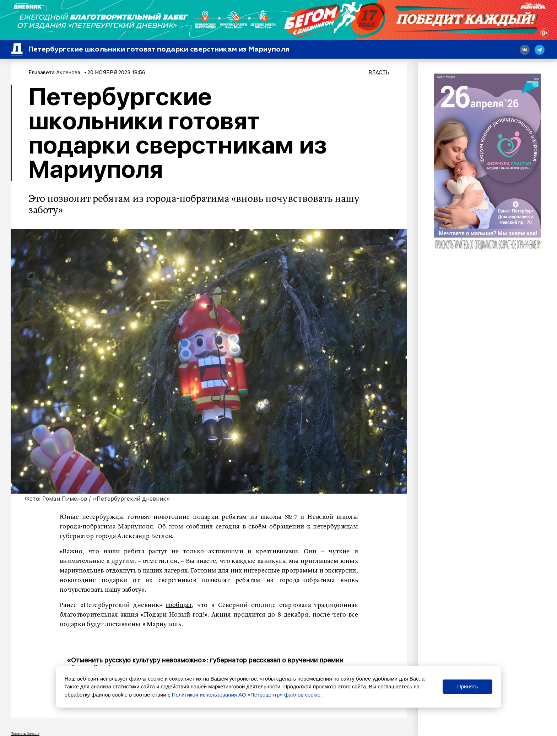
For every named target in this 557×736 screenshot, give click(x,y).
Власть (378, 72)
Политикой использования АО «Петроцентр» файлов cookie (246, 695)
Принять (467, 686)
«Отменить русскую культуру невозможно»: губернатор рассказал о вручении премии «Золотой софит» (205, 664)
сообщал (179, 605)
